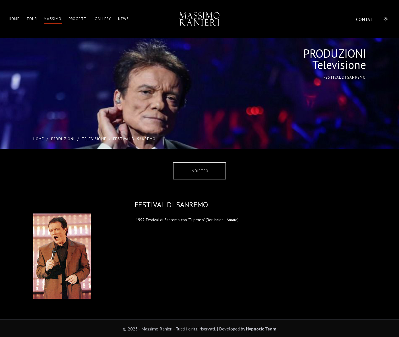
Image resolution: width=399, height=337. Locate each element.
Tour (31, 18)
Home (14, 18)
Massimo (52, 18)
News (123, 18)
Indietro (199, 171)
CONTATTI (366, 19)
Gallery (103, 18)
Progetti (78, 18)
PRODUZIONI (63, 139)
